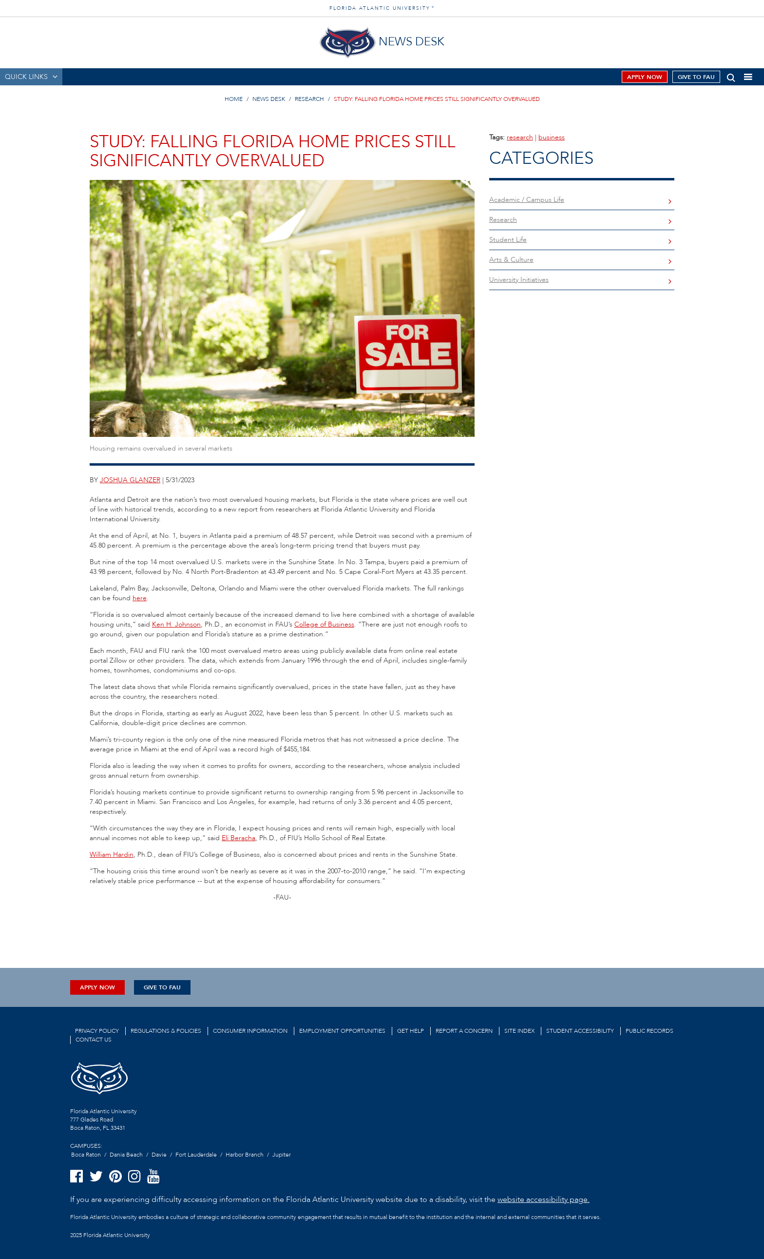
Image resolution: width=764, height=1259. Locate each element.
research (520, 137)
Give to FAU (696, 77)
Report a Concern (464, 1031)
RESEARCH (309, 99)
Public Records (649, 1031)
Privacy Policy (97, 1031)
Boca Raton (86, 1155)
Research (503, 219)
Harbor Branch (245, 1155)
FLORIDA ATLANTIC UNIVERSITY (382, 8)
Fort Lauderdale (196, 1155)
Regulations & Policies (166, 1031)
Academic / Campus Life (526, 199)
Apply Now (644, 77)
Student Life (508, 239)
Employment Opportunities (342, 1031)
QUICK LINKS (26, 76)
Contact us (94, 1039)
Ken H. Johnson (176, 624)
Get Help (410, 1031)
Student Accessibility (580, 1031)
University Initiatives (519, 279)
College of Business (324, 624)
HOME (234, 99)
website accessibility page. (543, 1199)
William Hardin (112, 854)
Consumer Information (250, 1031)
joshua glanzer (130, 480)
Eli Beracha (238, 838)
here (140, 598)
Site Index (519, 1031)
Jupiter (281, 1155)
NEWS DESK (268, 99)
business (551, 137)
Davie (159, 1155)
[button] (731, 76)
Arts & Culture (511, 259)
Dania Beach (126, 1155)
